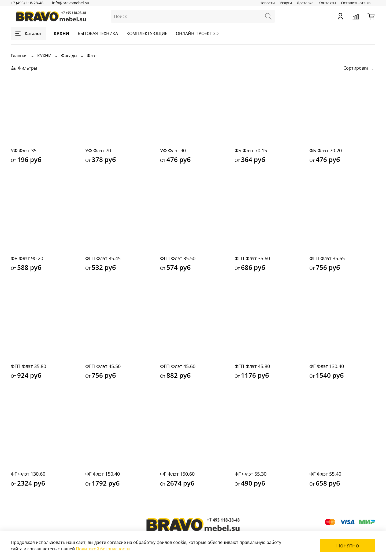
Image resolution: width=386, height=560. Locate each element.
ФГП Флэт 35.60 (252, 258)
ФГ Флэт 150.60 (177, 474)
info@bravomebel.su (70, 2)
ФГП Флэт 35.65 (327, 258)
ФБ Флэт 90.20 (27, 258)
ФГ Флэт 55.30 (250, 474)
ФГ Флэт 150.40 (102, 474)
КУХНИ (61, 33)
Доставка (305, 2)
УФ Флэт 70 (98, 150)
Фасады (69, 56)
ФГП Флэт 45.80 (252, 366)
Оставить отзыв (355, 2)
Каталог (28, 33)
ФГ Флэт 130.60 (28, 474)
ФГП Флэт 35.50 (177, 258)
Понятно (347, 545)
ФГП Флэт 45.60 (177, 366)
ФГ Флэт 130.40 (326, 366)
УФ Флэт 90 (173, 150)
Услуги (286, 2)
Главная (19, 56)
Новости (267, 2)
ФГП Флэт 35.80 (28, 366)
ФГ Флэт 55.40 (325, 474)
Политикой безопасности (103, 549)
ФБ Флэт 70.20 (325, 150)
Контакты (327, 2)
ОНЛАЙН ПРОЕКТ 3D (197, 33)
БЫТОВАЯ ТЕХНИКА (98, 33)
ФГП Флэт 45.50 (103, 366)
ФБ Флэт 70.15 (251, 150)
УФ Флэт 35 (23, 150)
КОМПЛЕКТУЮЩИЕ (147, 33)
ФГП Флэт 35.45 (103, 258)
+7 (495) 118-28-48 (27, 2)
